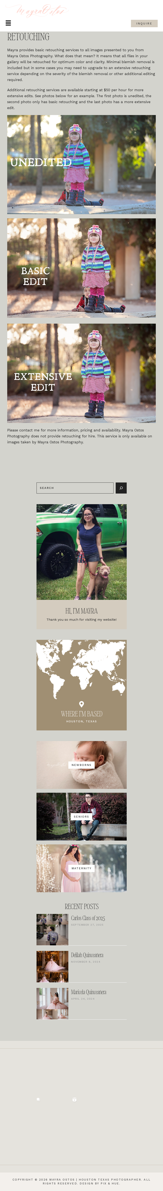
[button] (8, 23)
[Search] (121, 488)
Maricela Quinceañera (88, 992)
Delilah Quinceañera (87, 955)
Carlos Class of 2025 (88, 918)
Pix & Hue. (110, 1183)
